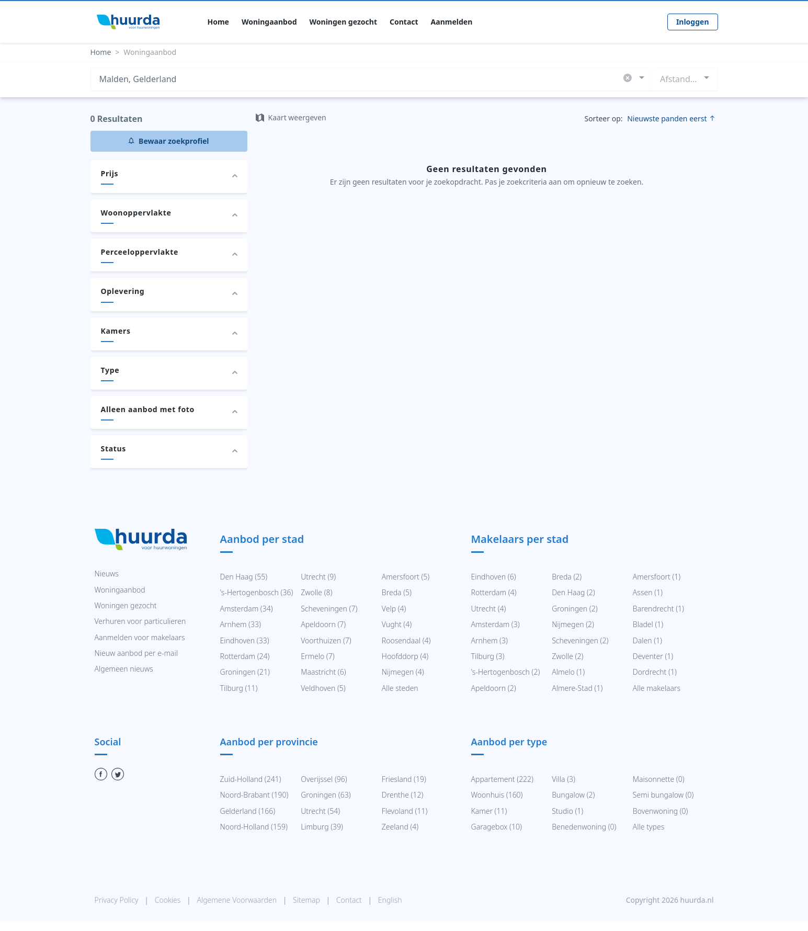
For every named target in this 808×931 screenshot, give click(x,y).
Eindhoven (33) (244, 640)
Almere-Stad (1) (577, 688)
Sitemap (307, 900)
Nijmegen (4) (403, 672)
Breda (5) (397, 592)
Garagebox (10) (496, 827)
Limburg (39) (322, 827)
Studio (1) (567, 811)
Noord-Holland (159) (254, 827)
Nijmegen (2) (573, 624)
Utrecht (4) (488, 609)
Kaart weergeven (291, 117)
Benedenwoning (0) (584, 827)
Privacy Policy (118, 900)
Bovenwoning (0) (660, 811)
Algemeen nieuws (124, 669)
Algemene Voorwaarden (237, 900)
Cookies (169, 900)
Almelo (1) (568, 672)
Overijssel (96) (324, 779)
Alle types (648, 827)
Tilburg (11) (239, 688)
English (390, 900)
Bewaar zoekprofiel (168, 141)
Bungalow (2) (573, 795)
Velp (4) (394, 609)
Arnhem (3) (489, 640)
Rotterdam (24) (245, 656)
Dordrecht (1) (655, 672)
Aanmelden (452, 22)
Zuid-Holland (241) (250, 779)
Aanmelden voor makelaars (140, 637)
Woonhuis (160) (497, 795)
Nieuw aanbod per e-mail (136, 653)
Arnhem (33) (240, 624)
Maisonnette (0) (659, 779)
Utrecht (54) (320, 811)
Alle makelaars (656, 688)
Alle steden (400, 688)
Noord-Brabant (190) (254, 795)
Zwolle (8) (316, 592)
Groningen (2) (574, 609)
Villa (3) (563, 779)
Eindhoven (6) (493, 577)
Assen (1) (648, 592)
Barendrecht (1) (658, 609)
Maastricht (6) (323, 672)
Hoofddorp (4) (405, 656)
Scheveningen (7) (329, 609)
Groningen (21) (245, 672)
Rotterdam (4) (494, 592)
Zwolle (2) (567, 656)
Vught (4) (397, 624)
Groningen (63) (325, 795)
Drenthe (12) (402, 795)
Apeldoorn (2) (493, 688)
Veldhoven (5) (323, 688)
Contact (404, 22)
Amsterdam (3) (495, 624)
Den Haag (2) (573, 592)
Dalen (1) (647, 640)
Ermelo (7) (317, 656)
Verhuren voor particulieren (140, 621)
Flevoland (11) (404, 811)
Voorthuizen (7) (326, 640)
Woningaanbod (269, 22)
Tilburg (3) (488, 656)
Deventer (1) (653, 656)
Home (218, 22)
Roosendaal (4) (406, 640)
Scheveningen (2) (580, 640)
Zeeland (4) (400, 827)
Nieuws (107, 573)
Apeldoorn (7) (323, 624)
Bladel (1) (648, 624)
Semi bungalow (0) (663, 795)
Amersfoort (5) (405, 577)
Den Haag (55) (244, 577)
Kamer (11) (489, 811)
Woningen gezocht (343, 22)
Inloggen (692, 22)
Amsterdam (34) (246, 609)
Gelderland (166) (248, 811)
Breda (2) (567, 577)
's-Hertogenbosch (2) (505, 672)
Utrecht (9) (318, 577)
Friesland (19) (404, 779)
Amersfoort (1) (656, 577)
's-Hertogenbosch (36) (256, 592)
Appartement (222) (502, 779)
